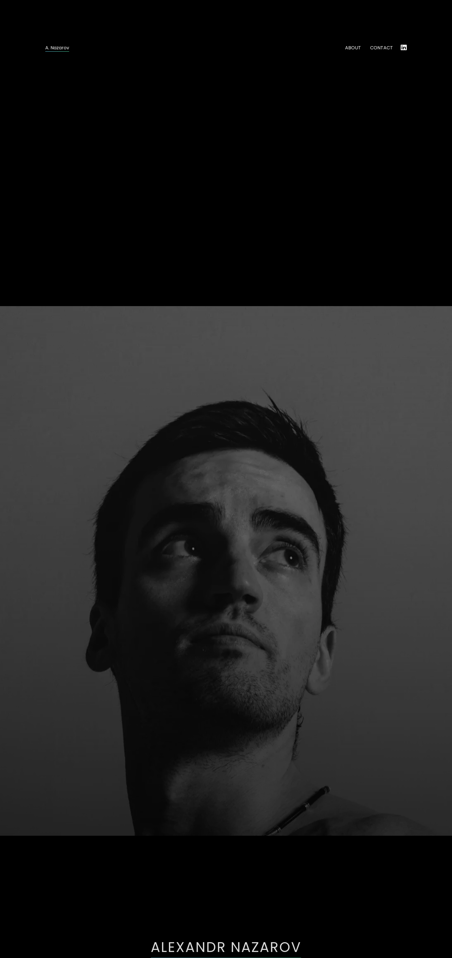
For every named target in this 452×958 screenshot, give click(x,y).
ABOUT (353, 47)
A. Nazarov (57, 48)
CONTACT (381, 47)
